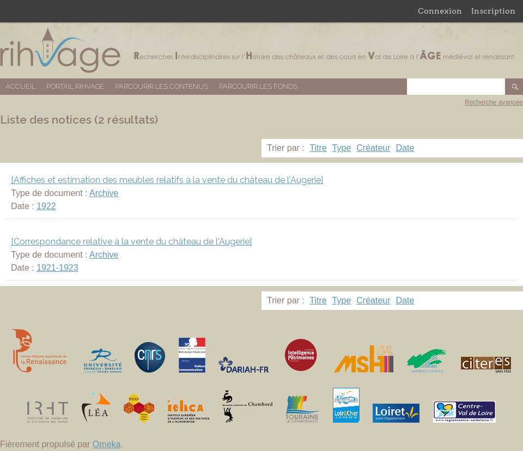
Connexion (440, 11)
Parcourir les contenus (161, 86)
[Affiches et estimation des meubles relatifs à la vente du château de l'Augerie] (167, 180)
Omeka (107, 444)
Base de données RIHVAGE (261, 50)
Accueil (20, 86)
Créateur (373, 148)
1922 (46, 206)
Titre (317, 148)
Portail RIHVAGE (75, 86)
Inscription (493, 11)
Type (341, 148)
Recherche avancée (494, 102)
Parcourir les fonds (258, 86)
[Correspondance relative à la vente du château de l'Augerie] (131, 241)
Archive (103, 193)
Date (405, 148)
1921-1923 (57, 267)
